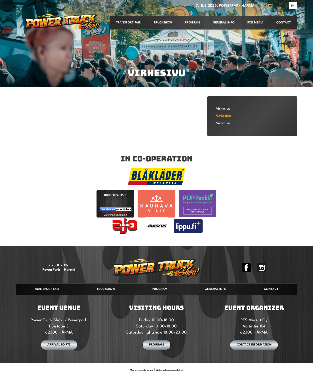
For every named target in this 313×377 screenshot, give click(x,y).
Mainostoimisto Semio (141, 370)
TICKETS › (268, 5)
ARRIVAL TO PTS (59, 344)
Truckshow (163, 22)
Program (192, 22)
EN (293, 5)
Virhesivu (223, 109)
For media (255, 22)
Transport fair (128, 22)
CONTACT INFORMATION (254, 344)
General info (224, 22)
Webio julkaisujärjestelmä (169, 370)
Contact (283, 22)
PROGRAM (156, 344)
